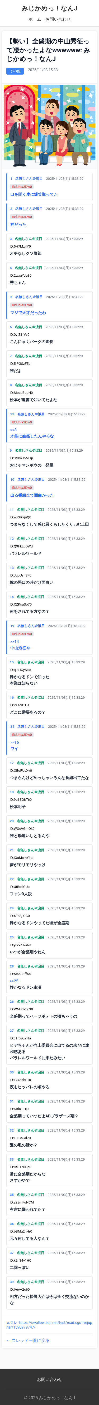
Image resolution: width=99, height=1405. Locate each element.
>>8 (13, 430)
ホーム (35, 19)
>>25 (14, 981)
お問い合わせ (58, 19)
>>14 (14, 641)
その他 (15, 71)
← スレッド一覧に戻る (28, 1340)
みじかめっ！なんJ (49, 8)
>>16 (14, 742)
